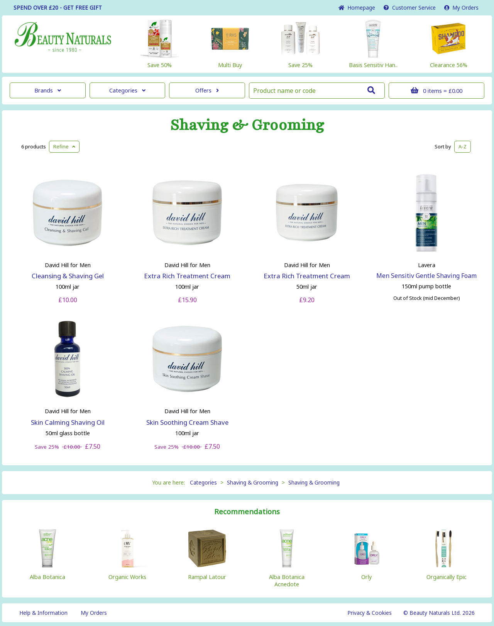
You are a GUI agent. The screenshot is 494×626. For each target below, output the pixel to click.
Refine (64, 146)
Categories (127, 90)
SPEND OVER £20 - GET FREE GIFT (58, 7)
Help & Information (43, 612)
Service (410, 7)
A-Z (462, 146)
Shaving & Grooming (247, 125)
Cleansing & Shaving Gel (68, 275)
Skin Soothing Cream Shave (187, 422)
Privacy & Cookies (369, 612)
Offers (207, 90)
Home (356, 7)
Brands (47, 90)
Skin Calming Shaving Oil (68, 422)
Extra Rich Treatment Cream (187, 275)
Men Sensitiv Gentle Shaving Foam (426, 275)
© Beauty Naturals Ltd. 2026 (439, 612)
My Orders (461, 7)
